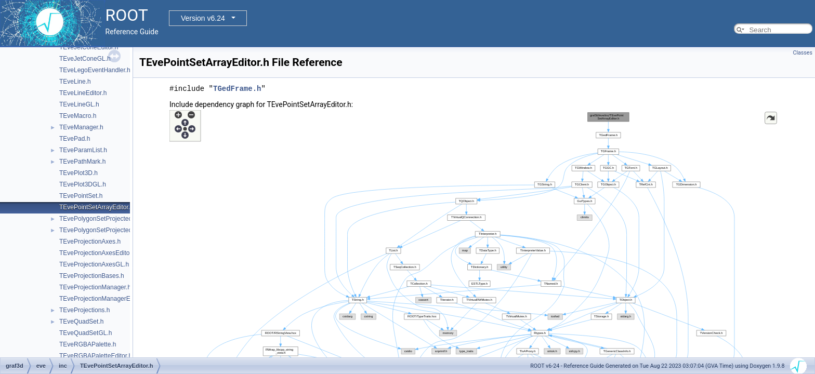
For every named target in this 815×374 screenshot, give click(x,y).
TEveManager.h (81, 127)
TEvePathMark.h (82, 161)
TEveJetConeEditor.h (88, 47)
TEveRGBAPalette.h (87, 344)
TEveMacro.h (77, 115)
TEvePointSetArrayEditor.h (96, 207)
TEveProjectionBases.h (91, 275)
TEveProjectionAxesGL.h (94, 264)
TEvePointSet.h (80, 195)
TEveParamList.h (83, 150)
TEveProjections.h (84, 310)
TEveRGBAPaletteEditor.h (95, 355)
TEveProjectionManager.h (95, 287)
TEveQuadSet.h (81, 321)
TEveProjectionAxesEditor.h (98, 253)
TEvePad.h (74, 138)
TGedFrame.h (237, 89)
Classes (802, 52)
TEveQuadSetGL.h (85, 333)
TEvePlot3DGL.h (82, 184)
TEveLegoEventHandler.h (94, 70)
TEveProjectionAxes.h (90, 241)
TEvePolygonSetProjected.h (98, 218)
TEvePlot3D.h (78, 173)
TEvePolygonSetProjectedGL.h (102, 230)
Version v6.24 (203, 18)
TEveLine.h (75, 81)
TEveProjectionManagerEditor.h (103, 298)
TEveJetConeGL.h (85, 58)
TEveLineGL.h (79, 104)
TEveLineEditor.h (83, 93)
